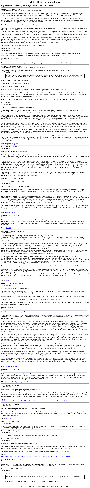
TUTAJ (8, 228)
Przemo (51, 486)
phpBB (34, 486)
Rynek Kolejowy (12, 144)
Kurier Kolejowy (11, 212)
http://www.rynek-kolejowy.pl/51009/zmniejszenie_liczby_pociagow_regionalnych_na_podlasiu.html (36, 401)
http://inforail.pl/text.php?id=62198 (19, 382)
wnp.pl (8, 280)
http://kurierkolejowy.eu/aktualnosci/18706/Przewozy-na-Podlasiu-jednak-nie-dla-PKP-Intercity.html (36, 456)
